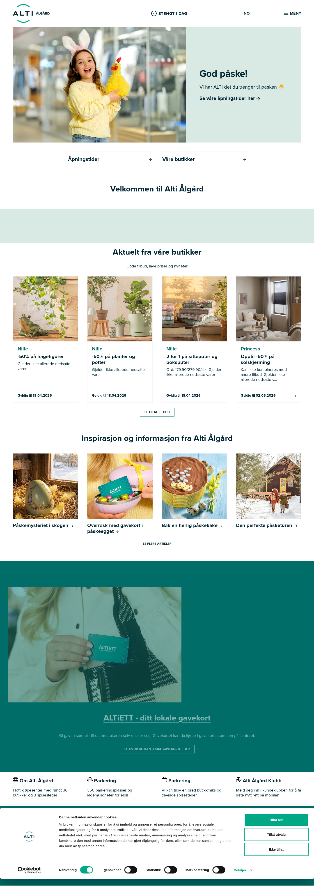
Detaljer (240, 877)
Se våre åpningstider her (229, 98)
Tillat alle (276, 827)
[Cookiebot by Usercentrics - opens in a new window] (29, 877)
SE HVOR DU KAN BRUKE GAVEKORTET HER (157, 749)
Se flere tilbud (157, 412)
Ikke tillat (276, 856)
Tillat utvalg (276, 842)
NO (247, 13)
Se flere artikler (157, 544)
